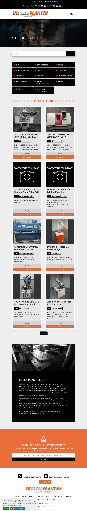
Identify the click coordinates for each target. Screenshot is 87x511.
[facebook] (23, 5)
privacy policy (17, 505)
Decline (13, 508)
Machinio (52, 506)
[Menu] (67, 14)
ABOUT (40, 497)
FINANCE (32, 497)
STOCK (16, 497)
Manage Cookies (44, 503)
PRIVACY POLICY (49, 500)
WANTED (49, 497)
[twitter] (32, 5)
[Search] (39, 53)
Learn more (20, 508)
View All (43, 333)
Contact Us (27, 157)
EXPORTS (68, 497)
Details (27, 154)
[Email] (43, 455)
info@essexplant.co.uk (53, 1)
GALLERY (58, 497)
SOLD (24, 497)
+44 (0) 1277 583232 (35, 1)
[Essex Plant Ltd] (43, 489)
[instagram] (27, 5)
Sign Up (43, 459)
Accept (6, 508)
